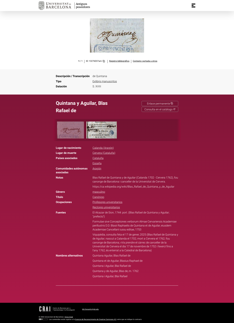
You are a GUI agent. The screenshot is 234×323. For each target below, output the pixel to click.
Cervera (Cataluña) (104, 152)
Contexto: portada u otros (145, 61)
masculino (99, 191)
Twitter (115, 293)
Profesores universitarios (107, 202)
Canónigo (98, 197)
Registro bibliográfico (119, 61)
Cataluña (98, 158)
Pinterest (123, 293)
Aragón (97, 168)
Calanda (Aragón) (103, 147)
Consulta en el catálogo (159, 109)
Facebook (107, 293)
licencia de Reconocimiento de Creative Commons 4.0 (95, 319)
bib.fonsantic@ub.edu (90, 309)
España (97, 163)
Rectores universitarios (106, 207)
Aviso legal (69, 317)
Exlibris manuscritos (105, 81)
